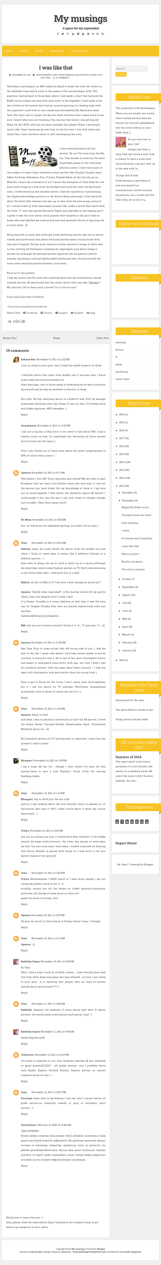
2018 (121, 430)
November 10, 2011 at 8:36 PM (57, 961)
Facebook (30, 312)
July (125, 602)
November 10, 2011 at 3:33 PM (48, 872)
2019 (121, 422)
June (125, 610)
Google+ (61, 312)
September (128, 586)
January (127, 650)
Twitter (46, 312)
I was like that (56, 67)
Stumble (77, 312)
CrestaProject (36, 1251)
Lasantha (66, 1251)
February (127, 642)
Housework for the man (130, 700)
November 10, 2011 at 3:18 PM (46, 830)
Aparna (25, 472)
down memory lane (46, 75)
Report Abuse (126, 843)
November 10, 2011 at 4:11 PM (48, 938)
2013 (121, 469)
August (126, 594)
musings (121, 342)
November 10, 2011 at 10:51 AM (49, 542)
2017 (121, 438)
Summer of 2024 (128, 757)
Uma (24, 542)
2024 (122, 414)
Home (9, 51)
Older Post (102, 337)
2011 (121, 485)
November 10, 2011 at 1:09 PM (50, 760)
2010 (121, 660)
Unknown (27, 1054)
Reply (24, 414)
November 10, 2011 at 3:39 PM (48, 915)
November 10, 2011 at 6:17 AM (48, 472)
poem (119, 364)
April (125, 626)
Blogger (148, 864)
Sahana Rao (28, 359)
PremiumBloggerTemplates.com (89, 1251)
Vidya (25, 830)
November (128, 500)
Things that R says (127, 175)
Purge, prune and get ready (132, 719)
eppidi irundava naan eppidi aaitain (77, 75)
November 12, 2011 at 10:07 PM (49, 1092)
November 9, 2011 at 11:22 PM (53, 359)
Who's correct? (130, 553)
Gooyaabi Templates (130, 1251)
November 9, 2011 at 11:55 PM (53, 425)
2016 (121, 446)
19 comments (63, 77)
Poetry (39, 51)
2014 (121, 462)
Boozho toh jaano (132, 561)
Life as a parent (80, 51)
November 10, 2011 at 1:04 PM (48, 708)
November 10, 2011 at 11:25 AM (48, 642)
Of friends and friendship (136, 538)
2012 (121, 477)
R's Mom (26, 519)
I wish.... (126, 530)
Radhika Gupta (30, 961)
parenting (122, 371)
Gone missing (129, 522)
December (127, 492)
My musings (80, 18)
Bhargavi (27, 760)
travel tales (122, 379)
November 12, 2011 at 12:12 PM (52, 1054)
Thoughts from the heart (136, 515)
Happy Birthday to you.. (135, 507)
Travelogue (56, 51)
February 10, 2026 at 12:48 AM (54, 1124)
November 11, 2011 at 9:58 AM (57, 1031)
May (124, 618)
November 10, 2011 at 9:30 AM (49, 519)
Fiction (23, 51)
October (126, 579)
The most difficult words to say (134, 709)
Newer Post (10, 337)
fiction (120, 349)
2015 (121, 454)
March (126, 634)
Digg (91, 312)
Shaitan (94, 282)
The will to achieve (133, 569)
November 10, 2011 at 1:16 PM (48, 793)
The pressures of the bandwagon (135, 108)
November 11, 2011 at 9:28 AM (48, 1003)
